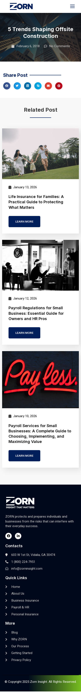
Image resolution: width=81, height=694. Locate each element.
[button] (72, 6)
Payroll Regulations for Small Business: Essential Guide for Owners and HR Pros (36, 313)
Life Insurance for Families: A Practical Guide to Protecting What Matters (36, 201)
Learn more (24, 221)
